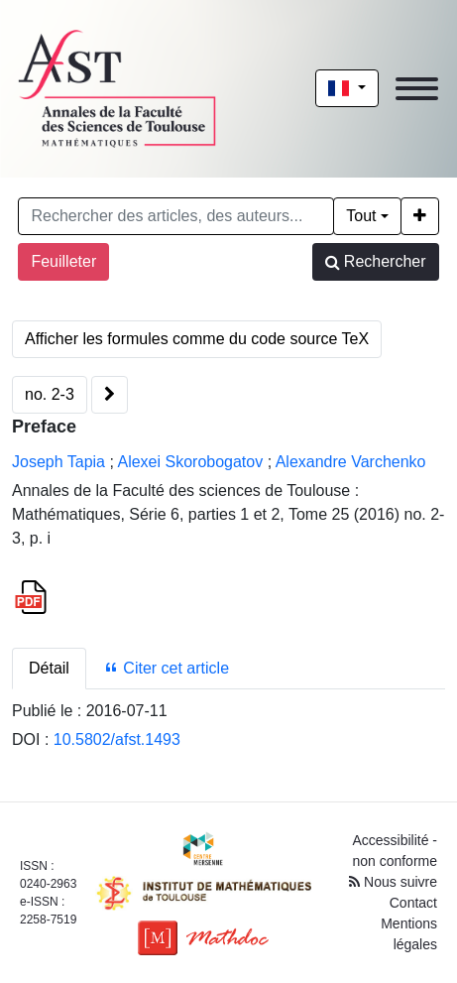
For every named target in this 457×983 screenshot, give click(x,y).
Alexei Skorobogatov (190, 461)
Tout (361, 215)
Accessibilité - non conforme (394, 850)
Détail (49, 668)
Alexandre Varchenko (351, 461)
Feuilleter (63, 261)
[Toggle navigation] (417, 88)
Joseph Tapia (58, 461)
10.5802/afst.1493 (117, 739)
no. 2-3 (49, 394)
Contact (413, 903)
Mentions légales (409, 934)
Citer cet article (166, 668)
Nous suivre (393, 882)
